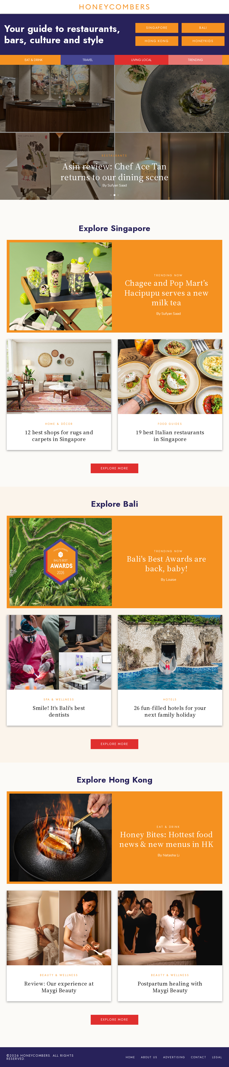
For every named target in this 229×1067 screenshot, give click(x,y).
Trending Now (168, 275)
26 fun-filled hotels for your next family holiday (170, 711)
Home (130, 1057)
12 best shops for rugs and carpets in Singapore (59, 435)
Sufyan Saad (117, 185)
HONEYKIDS (203, 41)
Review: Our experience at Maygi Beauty (59, 987)
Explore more (114, 468)
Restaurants (114, 156)
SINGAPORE (156, 27)
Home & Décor (59, 424)
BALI (203, 27)
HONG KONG (157, 41)
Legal (217, 1057)
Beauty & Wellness (59, 975)
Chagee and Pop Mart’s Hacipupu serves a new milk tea (166, 292)
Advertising (174, 1057)
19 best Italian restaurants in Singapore (170, 435)
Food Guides (170, 424)
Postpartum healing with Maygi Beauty (170, 987)
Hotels (170, 700)
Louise (171, 579)
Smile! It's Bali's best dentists (59, 711)
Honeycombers (114, 6)
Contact (198, 1057)
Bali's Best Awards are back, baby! (166, 563)
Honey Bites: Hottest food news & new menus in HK (166, 839)
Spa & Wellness (59, 700)
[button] (111, 195)
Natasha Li (171, 855)
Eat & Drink (168, 827)
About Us (149, 1057)
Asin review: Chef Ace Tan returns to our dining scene (115, 171)
